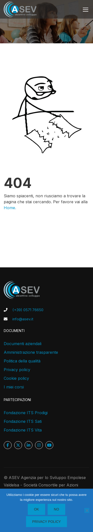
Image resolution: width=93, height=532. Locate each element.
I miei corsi (14, 386)
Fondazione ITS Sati (23, 421)
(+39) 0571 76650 (27, 309)
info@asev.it (22, 319)
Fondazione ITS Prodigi (26, 412)
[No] (86, 510)
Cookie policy (16, 378)
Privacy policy (17, 369)
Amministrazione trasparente (31, 352)
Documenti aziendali (22, 343)
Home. (10, 207)
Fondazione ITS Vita (23, 430)
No (56, 509)
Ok (36, 509)
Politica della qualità (22, 360)
